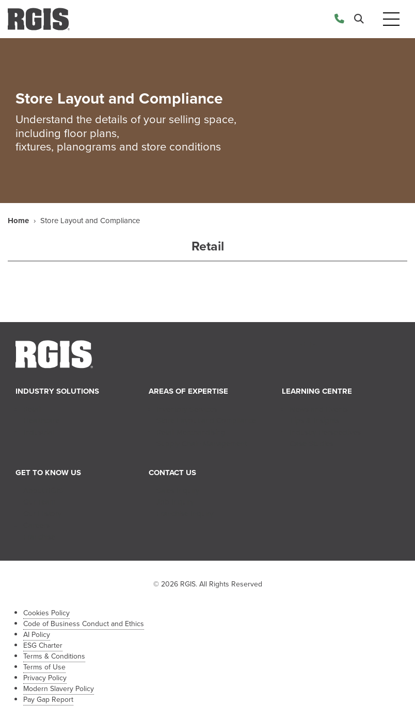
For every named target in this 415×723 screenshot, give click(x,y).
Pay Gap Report (48, 699)
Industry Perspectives (325, 432)
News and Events (319, 409)
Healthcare (41, 420)
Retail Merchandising (191, 432)
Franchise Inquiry (184, 513)
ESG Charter (42, 645)
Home (18, 220)
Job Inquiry (175, 502)
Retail (32, 409)
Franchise (39, 537)
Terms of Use (44, 667)
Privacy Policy (45, 677)
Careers (36, 525)
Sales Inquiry (177, 490)
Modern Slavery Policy (58, 688)
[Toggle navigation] (391, 19)
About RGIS (43, 490)
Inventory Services (186, 409)
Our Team (39, 502)
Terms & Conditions (54, 656)
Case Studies (311, 443)
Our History (42, 513)
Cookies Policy (46, 613)
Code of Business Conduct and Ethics (83, 623)
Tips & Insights (314, 420)
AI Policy (36, 634)
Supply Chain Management (201, 443)
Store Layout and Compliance (206, 420)
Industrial (38, 432)
